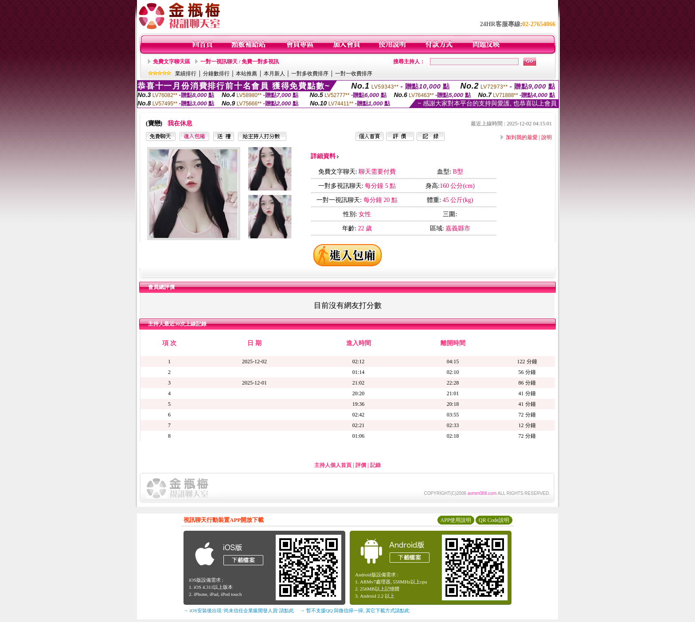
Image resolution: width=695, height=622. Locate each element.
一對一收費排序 (353, 73)
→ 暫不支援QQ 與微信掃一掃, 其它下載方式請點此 (355, 610)
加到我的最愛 (522, 137)
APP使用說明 (455, 520)
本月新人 (274, 73)
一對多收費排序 (309, 73)
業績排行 (185, 73)
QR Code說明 (494, 520)
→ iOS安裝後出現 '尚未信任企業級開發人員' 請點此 (239, 610)
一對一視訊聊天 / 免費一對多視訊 (239, 61)
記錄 (375, 465)
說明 (546, 137)
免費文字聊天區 (171, 61)
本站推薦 (246, 73)
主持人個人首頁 (332, 465)
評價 (360, 465)
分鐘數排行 (216, 73)
